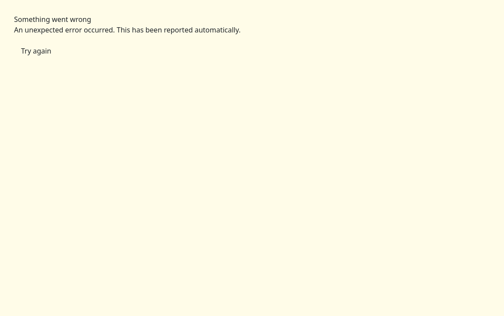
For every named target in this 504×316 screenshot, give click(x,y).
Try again (36, 51)
